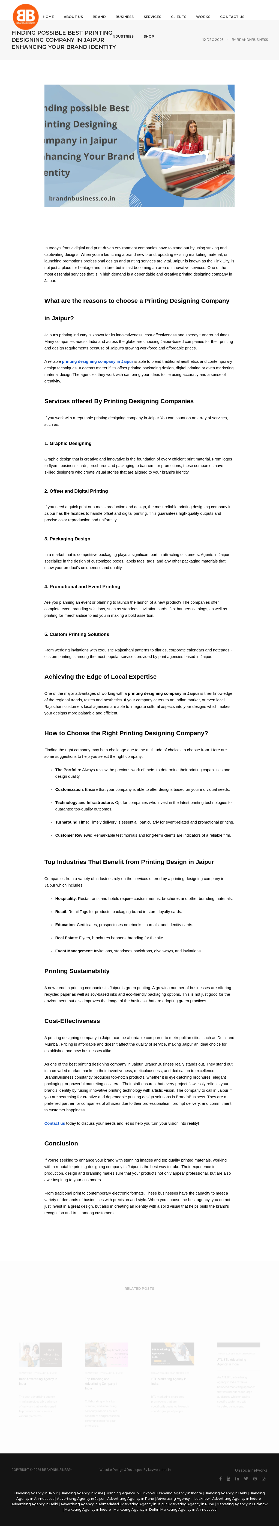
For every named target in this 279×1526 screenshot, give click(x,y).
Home (50, 10)
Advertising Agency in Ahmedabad (90, 1504)
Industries (124, 29)
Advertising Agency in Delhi (34, 1504)
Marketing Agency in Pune (191, 1504)
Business (126, 10)
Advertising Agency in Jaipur (81, 1499)
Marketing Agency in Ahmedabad (188, 1509)
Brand (101, 10)
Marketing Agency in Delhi (135, 1509)
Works (205, 10)
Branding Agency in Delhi (226, 1493)
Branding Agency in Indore (179, 1493)
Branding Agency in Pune (82, 1493)
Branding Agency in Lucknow (130, 1493)
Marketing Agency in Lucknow (242, 1504)
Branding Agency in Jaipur (36, 1493)
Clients (180, 10)
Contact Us (234, 10)
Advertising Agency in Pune (130, 1499)
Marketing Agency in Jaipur (144, 1504)
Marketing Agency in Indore (87, 1509)
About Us (75, 10)
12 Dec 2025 (213, 40)
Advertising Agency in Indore (236, 1499)
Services (154, 10)
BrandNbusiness (252, 40)
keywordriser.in (159, 1470)
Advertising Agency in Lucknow (183, 1499)
